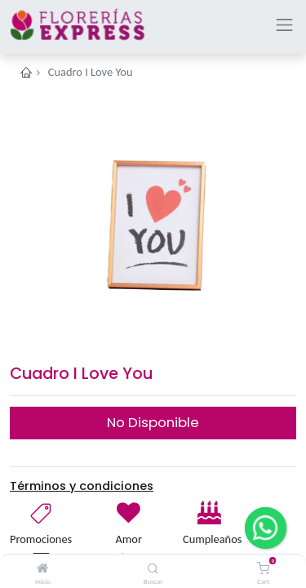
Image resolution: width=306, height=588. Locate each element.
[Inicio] (42, 568)
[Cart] (263, 568)
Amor (129, 539)
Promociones (41, 539)
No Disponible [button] (153, 422)
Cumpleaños (211, 539)
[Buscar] (153, 568)
